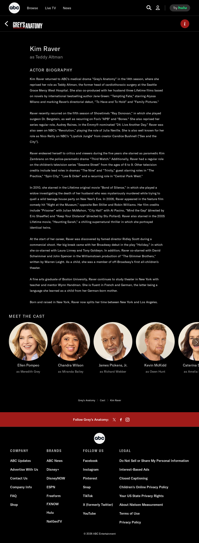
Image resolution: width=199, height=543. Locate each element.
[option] (28, 355)
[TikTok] (88, 496)
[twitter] (114, 420)
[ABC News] (55, 461)
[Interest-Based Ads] (134, 469)
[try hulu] (180, 7)
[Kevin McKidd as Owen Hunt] (155, 349)
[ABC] (14, 8)
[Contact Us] (19, 478)
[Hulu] (50, 512)
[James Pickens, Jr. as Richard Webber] (113, 349)
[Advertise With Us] (24, 469)
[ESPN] (51, 487)
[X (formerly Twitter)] (98, 505)
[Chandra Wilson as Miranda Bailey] (70, 349)
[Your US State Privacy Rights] (141, 496)
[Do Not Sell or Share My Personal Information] (154, 461)
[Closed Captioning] (133, 478)
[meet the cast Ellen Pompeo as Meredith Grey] (28, 349)
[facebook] (121, 420)
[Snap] (87, 487)
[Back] (6, 23)
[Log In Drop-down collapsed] (157, 8)
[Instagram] (91, 469)
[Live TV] (50, 8)
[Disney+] (53, 469)
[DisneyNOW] (56, 478)
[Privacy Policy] (130, 522)
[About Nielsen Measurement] (141, 505)
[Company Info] (21, 487)
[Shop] (14, 505)
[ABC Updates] (20, 461)
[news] (67, 8)
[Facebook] (90, 461)
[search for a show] (149, 7)
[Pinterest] (90, 478)
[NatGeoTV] (54, 521)
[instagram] (128, 420)
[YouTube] (89, 513)
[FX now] (53, 504)
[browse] (32, 8)
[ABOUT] (184, 23)
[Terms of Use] (129, 513)
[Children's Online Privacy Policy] (143, 487)
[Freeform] (54, 496)
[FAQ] (13, 496)
